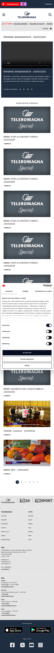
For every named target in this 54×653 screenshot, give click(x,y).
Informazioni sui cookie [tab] (43, 291)
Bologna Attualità (37, 24)
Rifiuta (27, 365)
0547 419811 (6, 584)
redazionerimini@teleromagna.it (8, 605)
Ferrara (30, 523)
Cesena (30, 519)
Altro (29, 539)
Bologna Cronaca (21, 24)
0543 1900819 (6, 613)
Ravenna (30, 531)
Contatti (3, 527)
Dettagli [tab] (25, 291)
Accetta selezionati (27, 359)
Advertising (4, 523)
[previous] (17, 482)
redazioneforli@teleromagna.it (8, 615)
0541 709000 (6, 603)
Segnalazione (5, 539)
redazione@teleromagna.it (7, 586)
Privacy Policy (5, 531)
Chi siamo (3, 515)
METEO (47, 28)
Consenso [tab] (9, 291)
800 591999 (5, 594)
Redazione (4, 519)
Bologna (30, 515)
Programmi (48, 4)
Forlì (29, 527)
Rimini (29, 535)
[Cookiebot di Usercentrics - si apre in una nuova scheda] (43, 285)
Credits (3, 535)
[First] (37, 482)
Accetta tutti (27, 352)
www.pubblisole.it (5, 569)
